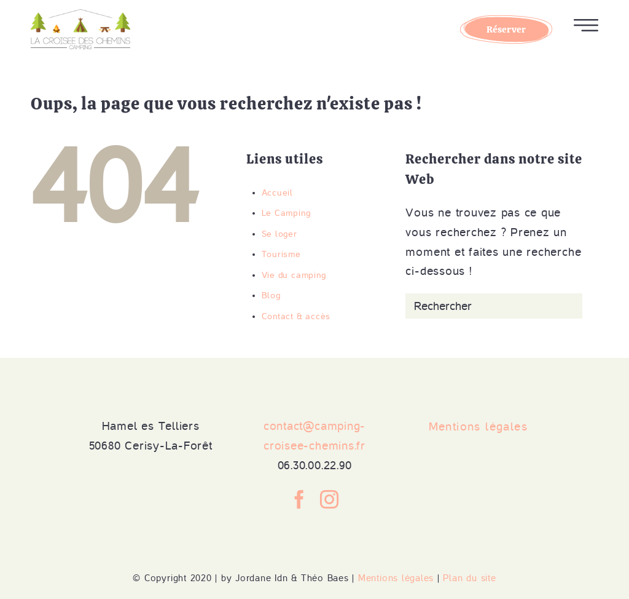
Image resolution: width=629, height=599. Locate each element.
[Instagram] (329, 499)
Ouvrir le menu (586, 25)
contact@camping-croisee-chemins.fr (314, 435)
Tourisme (281, 254)
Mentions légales (396, 578)
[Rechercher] (493, 306)
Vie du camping (294, 275)
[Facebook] (299, 499)
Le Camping (286, 213)
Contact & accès (296, 316)
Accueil (277, 192)
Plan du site (469, 578)
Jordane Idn (261, 578)
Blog (271, 295)
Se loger (279, 234)
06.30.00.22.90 (315, 465)
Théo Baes (325, 578)
